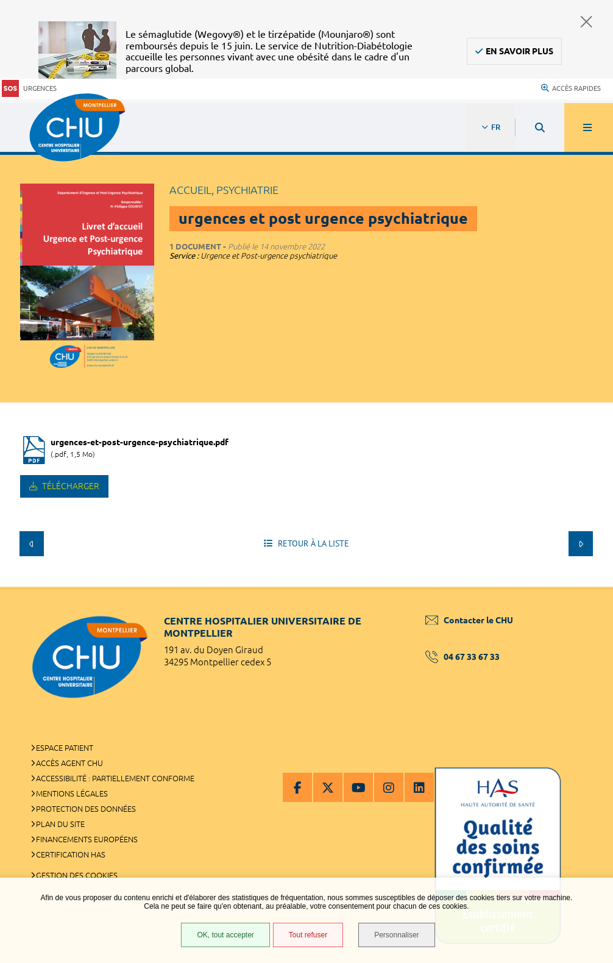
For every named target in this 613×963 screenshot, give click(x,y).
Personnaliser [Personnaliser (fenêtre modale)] (396, 935)
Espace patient (64, 747)
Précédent (31, 543)
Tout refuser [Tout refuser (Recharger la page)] (308, 935)
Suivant (581, 543)
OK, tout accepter (225, 935)
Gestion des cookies (77, 875)
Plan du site (60, 824)
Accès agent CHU (69, 763)
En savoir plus (519, 51)
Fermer (586, 21)
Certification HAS (70, 854)
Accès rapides (571, 88)
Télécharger (69, 486)
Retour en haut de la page (582, 586)
